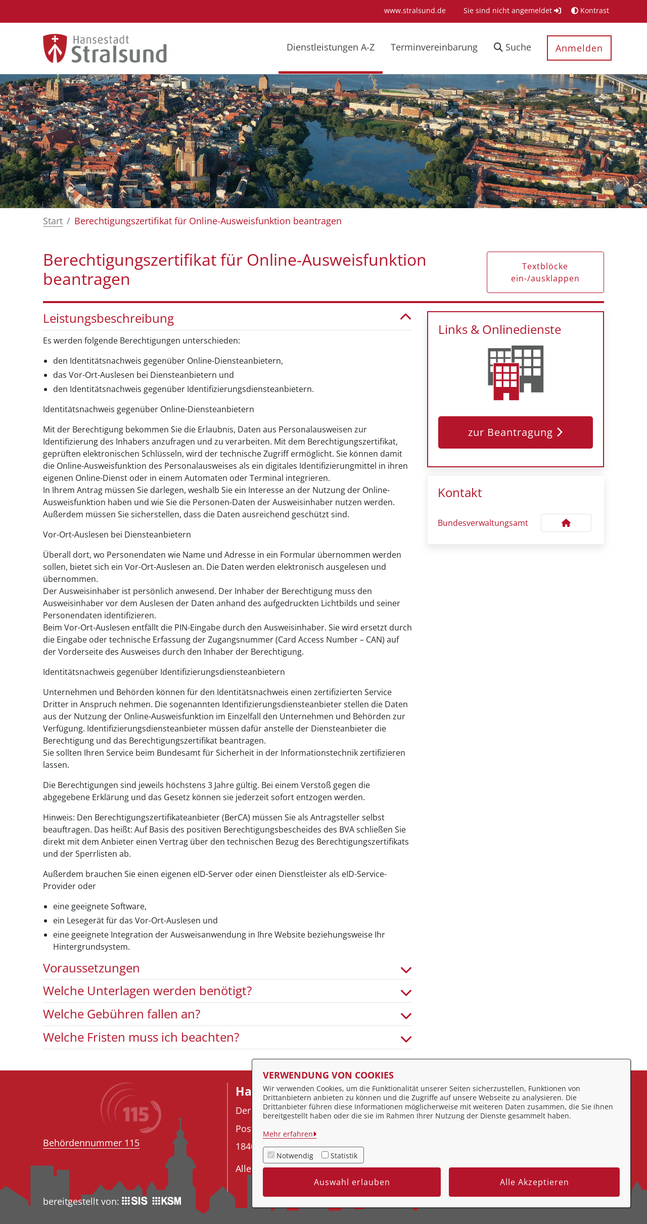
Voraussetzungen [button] (227, 968)
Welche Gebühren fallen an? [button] (227, 1014)
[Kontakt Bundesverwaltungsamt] (566, 523)
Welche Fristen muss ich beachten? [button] (227, 1037)
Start (53, 221)
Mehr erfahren (288, 1134)
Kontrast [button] (590, 10)
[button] (512, 48)
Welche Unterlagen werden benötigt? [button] (227, 991)
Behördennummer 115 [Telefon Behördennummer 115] (91, 1143)
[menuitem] (415, 10)
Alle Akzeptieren (534, 1182)
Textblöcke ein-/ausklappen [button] (545, 272)
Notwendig (294, 1155)
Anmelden (579, 48)
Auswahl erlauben (352, 1182)
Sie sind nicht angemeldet (512, 10)
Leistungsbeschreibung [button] (227, 318)
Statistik (344, 1155)
